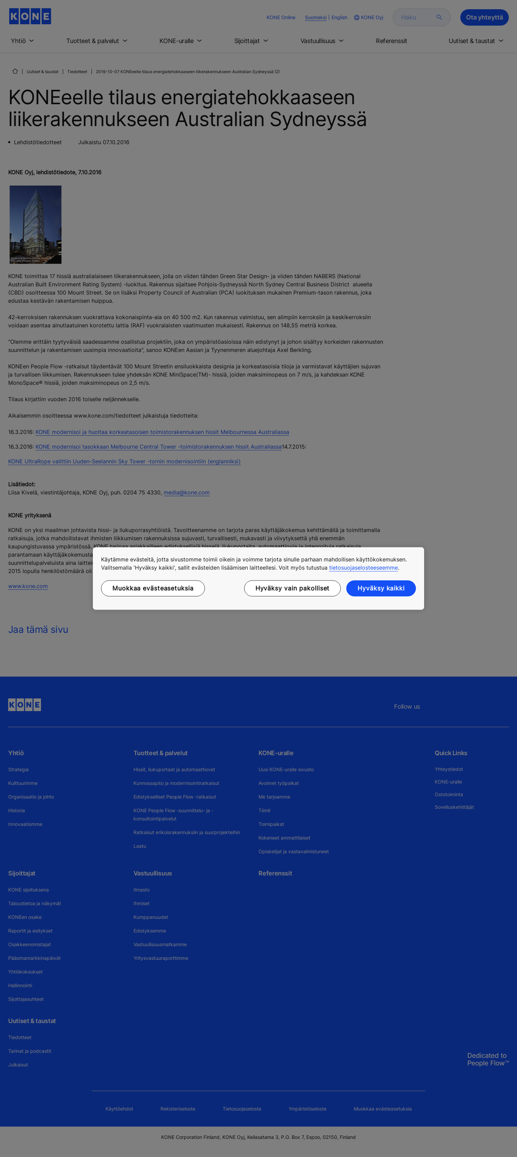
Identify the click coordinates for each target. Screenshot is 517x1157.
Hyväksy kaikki (381, 588)
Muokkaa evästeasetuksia (153, 588)
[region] (258, 578)
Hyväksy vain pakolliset (292, 588)
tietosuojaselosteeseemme (363, 567)
